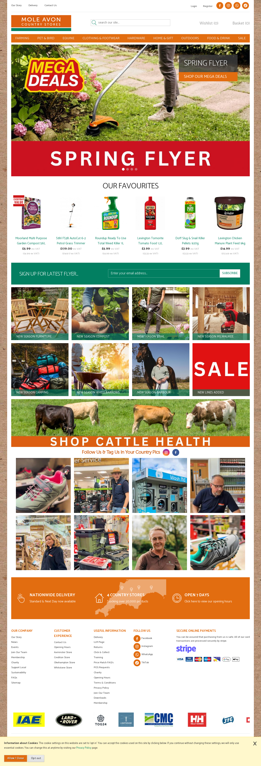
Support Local (18, 667)
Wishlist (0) (209, 23)
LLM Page (99, 642)
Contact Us (50, 5)
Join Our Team (19, 652)
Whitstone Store (63, 668)
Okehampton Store (64, 662)
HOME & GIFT (163, 38)
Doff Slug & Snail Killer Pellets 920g (190, 241)
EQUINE (68, 38)
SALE (242, 38)
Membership (18, 657)
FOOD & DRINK (218, 38)
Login (194, 6)
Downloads (100, 698)
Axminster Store (63, 652)
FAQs (14, 678)
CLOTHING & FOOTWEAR (101, 38)
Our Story (16, 5)
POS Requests (102, 667)
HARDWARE (136, 38)
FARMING (22, 38)
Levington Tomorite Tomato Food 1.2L (150, 241)
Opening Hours (62, 647)
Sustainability (18, 672)
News (14, 642)
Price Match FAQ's (104, 662)
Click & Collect (101, 652)
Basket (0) (241, 23)
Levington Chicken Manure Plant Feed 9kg (230, 241)
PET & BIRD (45, 38)
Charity (15, 662)
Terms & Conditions (105, 683)
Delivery (33, 5)
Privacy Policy (101, 688)
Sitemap (15, 683)
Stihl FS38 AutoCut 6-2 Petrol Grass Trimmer (71, 241)
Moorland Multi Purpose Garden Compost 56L (31, 241)
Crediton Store (62, 657)
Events (15, 647)
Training (98, 657)
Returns (98, 647)
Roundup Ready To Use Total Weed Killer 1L (110, 241)
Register (207, 6)
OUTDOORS (190, 38)
